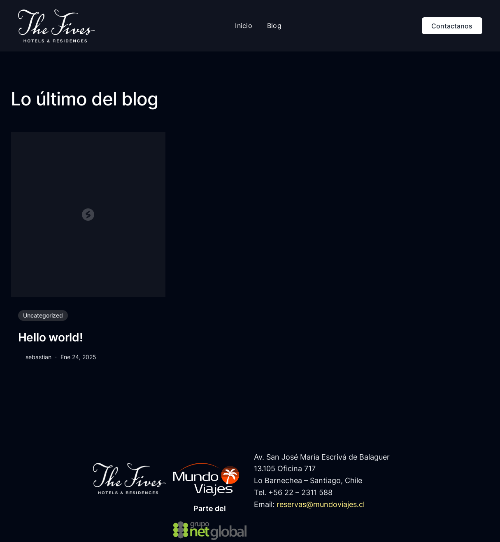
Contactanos (451, 26)
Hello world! (50, 337)
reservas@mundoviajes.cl (321, 504)
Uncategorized (43, 315)
